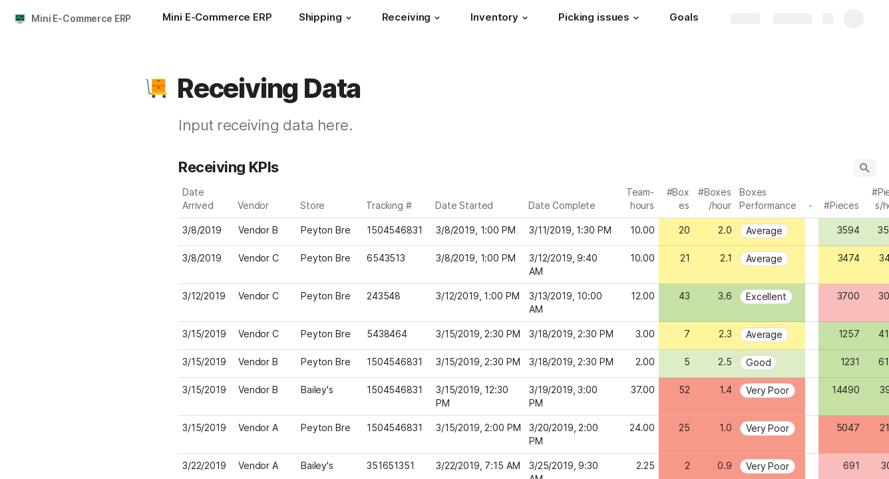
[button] (348, 18)
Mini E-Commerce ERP (81, 18)
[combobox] (265, 230)
